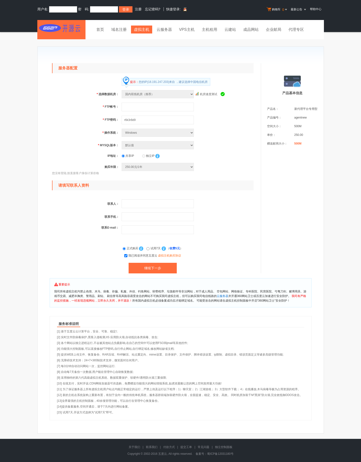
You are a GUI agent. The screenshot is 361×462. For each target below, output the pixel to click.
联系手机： (112, 216)
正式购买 (131, 248)
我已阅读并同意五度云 (154, 255)
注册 (138, 9)
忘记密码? (152, 9)
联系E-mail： (110, 227)
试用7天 (153, 248)
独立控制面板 (223, 447)
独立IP (148, 156)
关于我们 (134, 447)
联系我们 (152, 447)
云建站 (230, 29)
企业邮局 (273, 29)
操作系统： (110, 132)
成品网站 (251, 29)
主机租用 (209, 29)
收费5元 (175, 248)
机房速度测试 (208, 94)
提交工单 (186, 447)
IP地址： (113, 156)
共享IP (128, 156)
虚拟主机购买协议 (169, 255)
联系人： (113, 203)
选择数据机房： (108, 94)
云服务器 (164, 29)
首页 (100, 29)
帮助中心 (316, 9)
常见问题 (203, 447)
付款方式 (169, 447)
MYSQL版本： (108, 145)
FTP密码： (111, 119)
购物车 (277, 9)
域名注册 (119, 29)
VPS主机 (187, 29)
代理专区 (296, 29)
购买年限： (112, 167)
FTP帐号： (111, 106)
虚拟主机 (141, 29)
